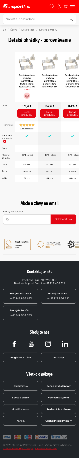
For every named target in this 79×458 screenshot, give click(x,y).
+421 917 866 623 (20, 296)
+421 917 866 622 (58, 296)
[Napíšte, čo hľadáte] (39, 19)
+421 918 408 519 (54, 283)
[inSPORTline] (17, 6)
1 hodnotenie (26, 128)
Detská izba (28, 29)
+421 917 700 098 (46, 280)
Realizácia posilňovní (28, 283)
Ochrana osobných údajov (18, 448)
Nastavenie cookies (46, 448)
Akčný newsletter (13, 211)
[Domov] (4, 29)
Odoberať (63, 219)
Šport (13, 29)
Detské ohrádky (48, 29)
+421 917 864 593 (20, 313)
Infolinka (27, 280)
